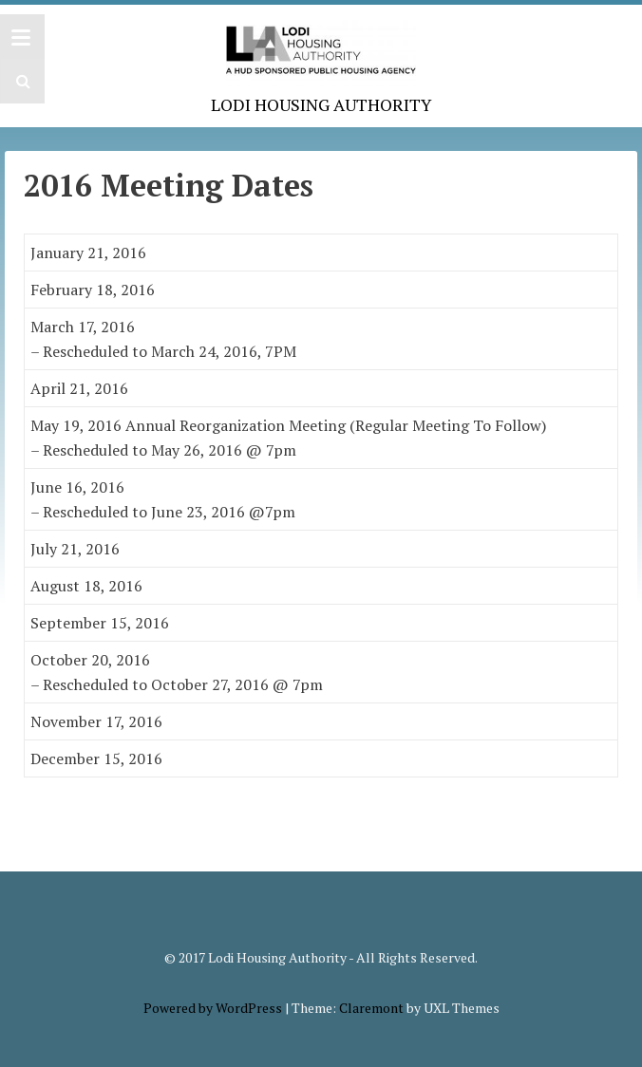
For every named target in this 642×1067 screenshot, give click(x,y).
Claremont (371, 1008)
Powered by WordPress (212, 1008)
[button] (20, 81)
